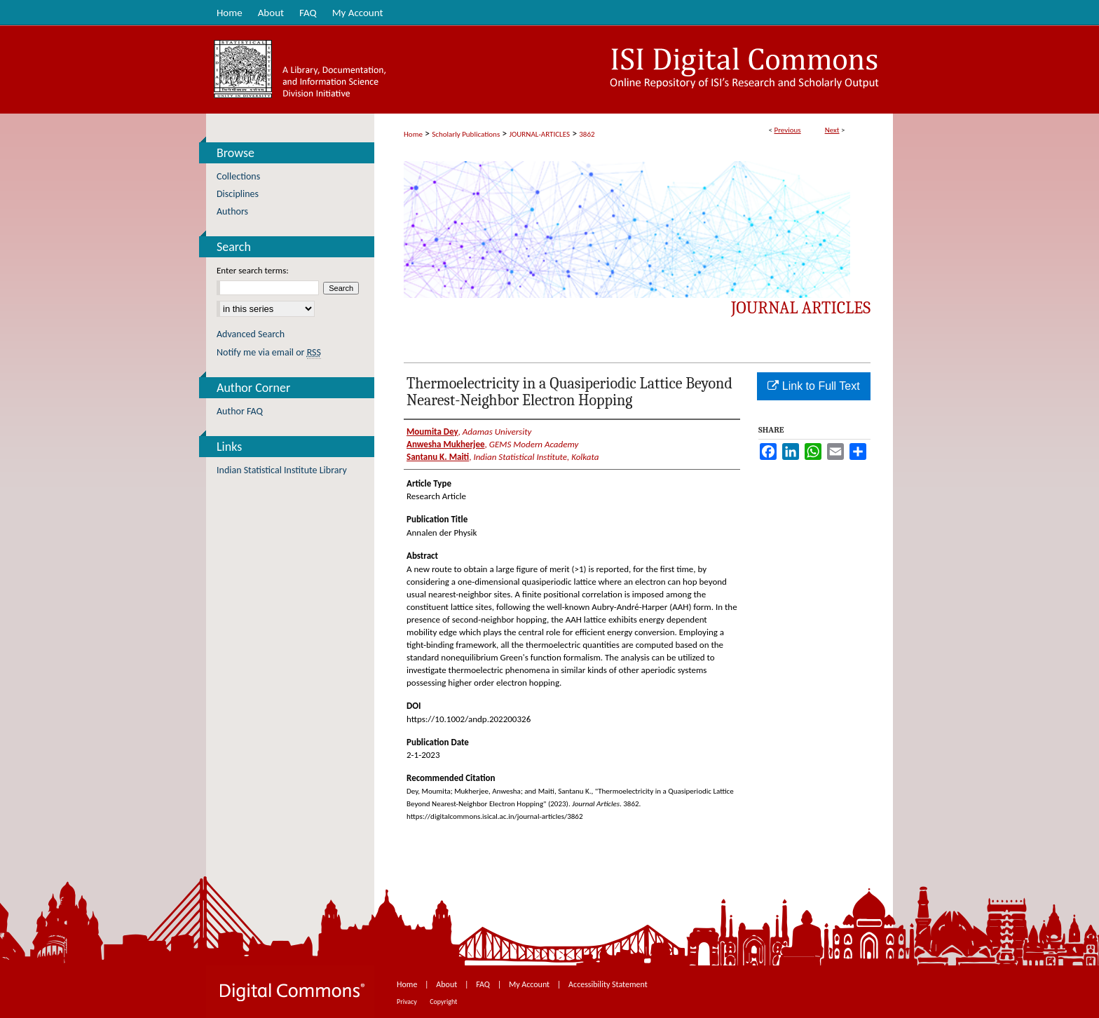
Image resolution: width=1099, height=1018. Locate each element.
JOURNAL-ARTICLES (540, 134)
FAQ (483, 984)
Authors (232, 211)
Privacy (407, 1001)
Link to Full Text (813, 386)
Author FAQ (240, 411)
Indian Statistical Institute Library (282, 470)
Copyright (443, 1001)
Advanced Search (251, 334)
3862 (586, 134)
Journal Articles (801, 308)
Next (832, 130)
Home (413, 134)
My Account (530, 984)
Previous (787, 130)
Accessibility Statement (608, 984)
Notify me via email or (269, 352)
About (447, 984)
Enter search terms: (253, 270)
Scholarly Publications (466, 134)
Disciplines (238, 194)
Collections (238, 176)
